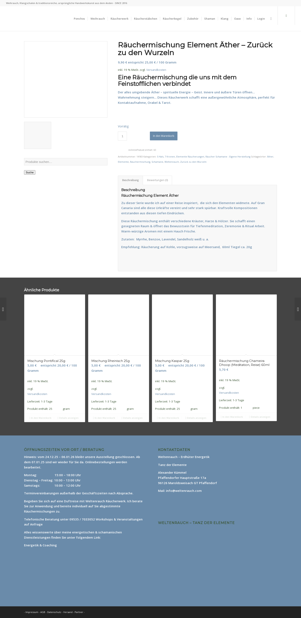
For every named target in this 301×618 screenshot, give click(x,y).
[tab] (130, 180)
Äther (270, 156)
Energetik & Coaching (40, 545)
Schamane (157, 161)
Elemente (123, 161)
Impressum (32, 612)
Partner (79, 612)
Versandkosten (156, 70)
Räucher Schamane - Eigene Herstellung (227, 156)
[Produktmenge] (122, 136)
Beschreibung (130, 180)
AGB (43, 612)
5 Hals (160, 156)
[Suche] (271, 18)
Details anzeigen (68, 418)
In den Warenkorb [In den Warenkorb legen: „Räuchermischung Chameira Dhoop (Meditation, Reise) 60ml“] (232, 417)
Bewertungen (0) (157, 180)
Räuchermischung (140, 161)
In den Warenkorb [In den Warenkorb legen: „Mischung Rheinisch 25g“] (104, 418)
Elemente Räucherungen (190, 156)
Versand (68, 612)
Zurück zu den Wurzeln (193, 161)
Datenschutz (54, 612)
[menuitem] (79, 18)
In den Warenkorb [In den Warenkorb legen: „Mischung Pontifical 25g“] (40, 418)
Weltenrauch (172, 161)
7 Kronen (170, 156)
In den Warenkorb (163, 136)
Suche (30, 172)
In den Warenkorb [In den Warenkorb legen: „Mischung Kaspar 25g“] (168, 418)
